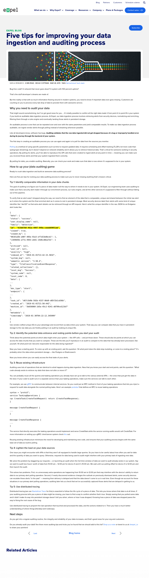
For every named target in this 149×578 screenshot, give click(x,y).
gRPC (29, 384)
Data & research (17, 83)
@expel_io (133, 524)
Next (120, 532)
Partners (106, 2)
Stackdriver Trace (39, 491)
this (65, 434)
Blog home (74, 533)
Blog (98, 2)
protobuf (75, 387)
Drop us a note (109, 524)
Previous (31, 532)
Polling (12, 146)
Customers (117, 2)
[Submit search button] (144, 3)
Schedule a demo (132, 2)
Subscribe (136, 27)
